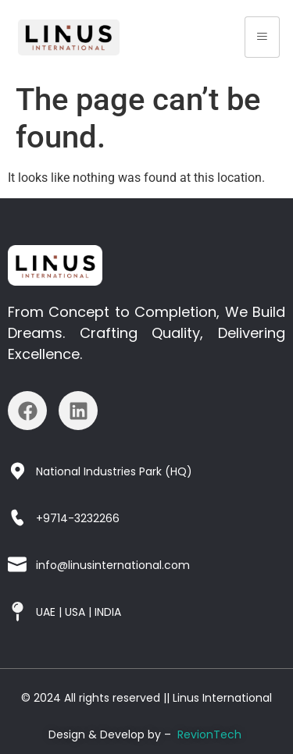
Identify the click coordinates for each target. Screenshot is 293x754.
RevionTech (209, 734)
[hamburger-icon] (262, 37)
